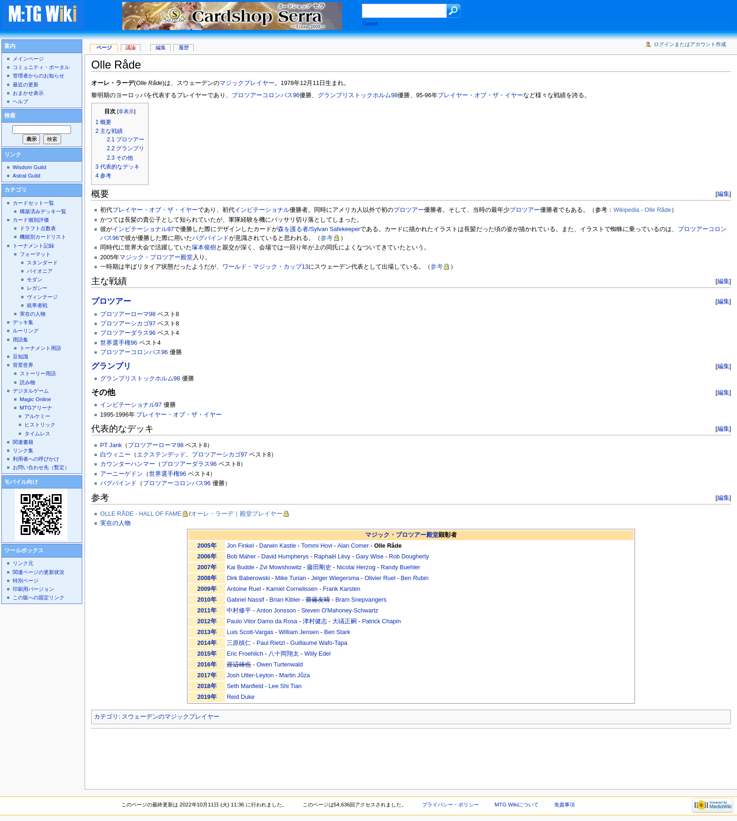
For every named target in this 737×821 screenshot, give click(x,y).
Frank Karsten (342, 589)
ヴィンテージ (42, 297)
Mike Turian (290, 578)
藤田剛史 (319, 567)
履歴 (184, 47)
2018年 (207, 686)
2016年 (207, 664)
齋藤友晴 (318, 599)
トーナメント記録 (33, 245)
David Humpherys (285, 556)
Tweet (370, 24)
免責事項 (564, 804)
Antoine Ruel (244, 589)
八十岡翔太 (283, 654)
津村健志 (315, 621)
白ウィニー (115, 454)
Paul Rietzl (271, 643)
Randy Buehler (400, 567)
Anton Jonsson (276, 610)
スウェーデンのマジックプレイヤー (171, 716)
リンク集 (23, 450)
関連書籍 (23, 442)
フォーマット (35, 254)
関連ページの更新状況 (38, 572)
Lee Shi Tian (285, 686)
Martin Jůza (294, 675)
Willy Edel (318, 654)
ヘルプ (20, 101)
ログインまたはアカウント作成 (690, 44)
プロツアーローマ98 (128, 314)
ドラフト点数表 (38, 228)
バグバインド (210, 238)
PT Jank (111, 445)
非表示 (126, 111)
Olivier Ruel (380, 578)
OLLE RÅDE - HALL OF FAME (140, 514)
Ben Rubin (415, 578)
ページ (104, 47)
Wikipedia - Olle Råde (642, 210)
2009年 (207, 589)
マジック (232, 83)
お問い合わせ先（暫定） (41, 467)
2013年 (207, 632)
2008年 (207, 578)
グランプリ (111, 366)
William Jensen (299, 632)
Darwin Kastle (277, 545)
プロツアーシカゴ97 (128, 323)
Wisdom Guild (29, 167)
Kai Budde (240, 567)
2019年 (207, 697)
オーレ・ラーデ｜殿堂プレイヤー (236, 514)
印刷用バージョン (33, 589)
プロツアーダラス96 (128, 333)
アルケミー (37, 416)
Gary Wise (370, 556)
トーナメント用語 (40, 348)
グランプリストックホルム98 (358, 95)
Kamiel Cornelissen (291, 589)
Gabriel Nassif (245, 599)
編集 (723, 193)
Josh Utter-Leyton (250, 675)
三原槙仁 (239, 643)
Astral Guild (26, 175)
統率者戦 (37, 305)
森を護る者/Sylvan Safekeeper (319, 229)
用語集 (20, 339)
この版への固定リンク (38, 597)
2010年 (207, 599)
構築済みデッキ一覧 (43, 211)
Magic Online (35, 399)
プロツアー (408, 210)
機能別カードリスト (43, 237)
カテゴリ (106, 716)
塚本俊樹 (204, 247)
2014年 (207, 643)
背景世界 (23, 365)
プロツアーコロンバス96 (265, 95)
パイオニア (40, 271)
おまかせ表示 (28, 93)
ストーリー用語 (38, 373)
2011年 (207, 610)
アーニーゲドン (121, 474)
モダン (34, 279)
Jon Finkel (240, 545)
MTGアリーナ (36, 407)
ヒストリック (39, 424)
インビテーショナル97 (143, 229)
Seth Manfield (245, 686)
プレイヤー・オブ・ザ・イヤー (480, 95)
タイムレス (37, 433)
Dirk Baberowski (248, 578)
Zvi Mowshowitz (280, 567)
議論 (130, 47)
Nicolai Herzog (356, 567)
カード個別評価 (31, 220)
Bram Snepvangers (361, 599)
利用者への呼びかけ (36, 459)
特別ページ (26, 580)
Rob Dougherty (409, 556)
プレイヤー (259, 83)
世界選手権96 (118, 343)
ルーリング (26, 330)
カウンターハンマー (127, 464)
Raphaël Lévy (332, 556)
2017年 (207, 675)
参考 (327, 238)
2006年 (207, 556)
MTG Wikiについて (516, 804)
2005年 (207, 545)
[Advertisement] (262, 756)
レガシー (37, 288)
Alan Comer (353, 545)
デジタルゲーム (31, 391)
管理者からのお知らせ (38, 75)
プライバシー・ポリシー (450, 804)
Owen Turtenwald (280, 664)
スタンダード (42, 262)
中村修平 (239, 610)
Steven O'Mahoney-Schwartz (339, 610)
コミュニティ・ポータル (41, 67)
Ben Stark (337, 632)
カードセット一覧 (33, 203)
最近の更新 (26, 84)
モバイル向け (21, 482)
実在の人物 (115, 523)
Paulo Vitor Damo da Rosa (262, 621)
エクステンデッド (161, 454)
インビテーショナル (262, 210)
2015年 (207, 654)
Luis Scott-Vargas (250, 632)
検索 (10, 115)
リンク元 (23, 563)
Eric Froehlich (245, 654)
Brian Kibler (284, 599)
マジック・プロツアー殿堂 (156, 257)
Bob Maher (241, 556)
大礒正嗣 (344, 621)
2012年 (207, 621)
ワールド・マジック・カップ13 (265, 266)
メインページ (28, 59)
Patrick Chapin (381, 621)
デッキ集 (23, 322)
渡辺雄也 (239, 664)
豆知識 (20, 356)
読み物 (27, 382)
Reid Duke (240, 697)
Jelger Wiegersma (335, 578)
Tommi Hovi (316, 545)
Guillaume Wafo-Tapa (319, 643)
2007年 (207, 567)
